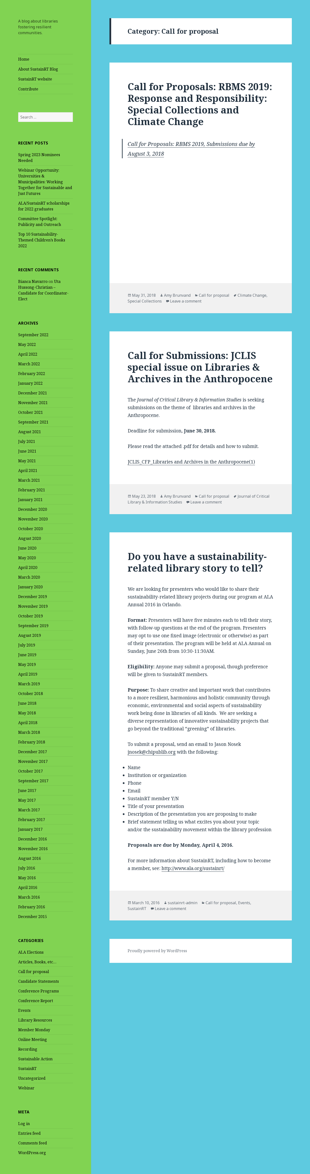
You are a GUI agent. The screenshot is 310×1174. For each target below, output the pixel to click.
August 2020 (29, 538)
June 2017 (27, 790)
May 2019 (27, 664)
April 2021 (27, 470)
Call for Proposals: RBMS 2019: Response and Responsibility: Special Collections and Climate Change (200, 104)
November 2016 (33, 848)
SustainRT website (35, 79)
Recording (27, 1049)
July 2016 (26, 868)
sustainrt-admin (182, 902)
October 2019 (30, 616)
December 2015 (32, 916)
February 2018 (31, 742)
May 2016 (27, 877)
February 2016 (31, 907)
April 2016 (27, 887)
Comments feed (32, 1143)
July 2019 (26, 645)
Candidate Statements (38, 981)
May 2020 (27, 557)
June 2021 (27, 451)
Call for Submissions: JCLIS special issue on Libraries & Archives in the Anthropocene (200, 367)
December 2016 (32, 839)
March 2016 (29, 897)
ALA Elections (31, 952)
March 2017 (29, 810)
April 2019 (27, 674)
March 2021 (29, 480)
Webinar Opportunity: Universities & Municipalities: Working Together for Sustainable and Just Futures (45, 182)
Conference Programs (38, 991)
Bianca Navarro (32, 281)
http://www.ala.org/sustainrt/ (193, 868)
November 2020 (33, 519)
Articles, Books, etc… (37, 962)
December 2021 (32, 393)
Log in (24, 1123)
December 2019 (32, 596)
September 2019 (33, 625)
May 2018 (27, 713)
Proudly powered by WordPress (157, 950)
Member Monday (34, 1029)
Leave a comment (186, 301)
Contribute (28, 89)
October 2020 (30, 528)
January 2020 (30, 587)
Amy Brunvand (177, 295)
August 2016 (29, 858)
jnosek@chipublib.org (152, 752)
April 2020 (27, 567)
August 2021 (29, 431)
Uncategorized (32, 1078)
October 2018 (30, 693)
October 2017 (30, 771)
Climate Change (252, 295)
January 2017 (30, 829)
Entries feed (29, 1133)
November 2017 (33, 761)
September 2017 (33, 780)
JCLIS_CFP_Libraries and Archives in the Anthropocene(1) (191, 462)
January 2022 (30, 383)
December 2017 (32, 751)
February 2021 (31, 490)
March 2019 (29, 684)
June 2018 (27, 703)
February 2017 (31, 819)
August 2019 (29, 635)
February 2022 (31, 373)
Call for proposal (33, 971)
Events (24, 1010)
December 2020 (32, 509)
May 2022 (27, 344)
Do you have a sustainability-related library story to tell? (197, 562)
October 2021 (30, 412)
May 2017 (27, 800)
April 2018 (27, 722)
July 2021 (26, 441)
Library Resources (35, 1020)
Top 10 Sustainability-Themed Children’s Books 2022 (41, 240)
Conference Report (35, 1000)
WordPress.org (32, 1152)
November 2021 (33, 402)
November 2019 (33, 606)
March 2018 (29, 732)
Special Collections (145, 301)
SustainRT (27, 1068)
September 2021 (33, 422)
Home (23, 59)
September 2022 (33, 334)
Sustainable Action (35, 1059)
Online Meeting (32, 1039)
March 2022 (29, 364)
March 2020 (29, 577)
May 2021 (27, 460)
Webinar (26, 1088)
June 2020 (27, 548)
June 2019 (27, 654)
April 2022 (27, 354)
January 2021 (30, 499)
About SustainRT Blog (38, 69)
